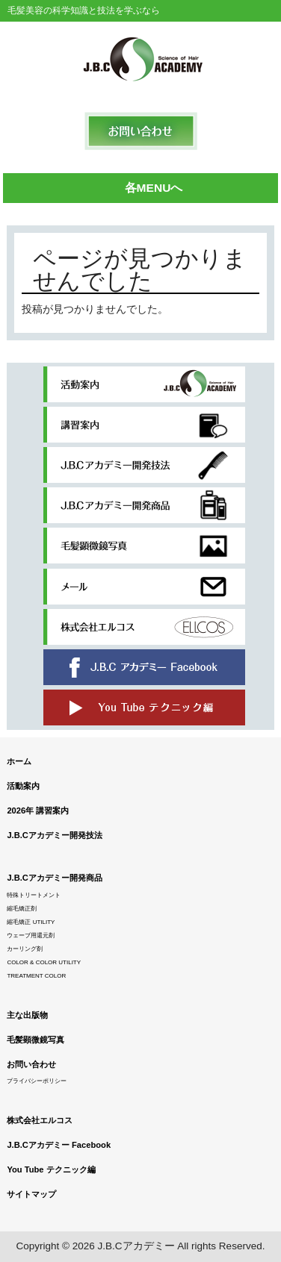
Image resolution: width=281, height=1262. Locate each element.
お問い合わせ (31, 1064)
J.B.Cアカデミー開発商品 (54, 877)
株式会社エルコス (39, 1120)
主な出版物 (27, 1014)
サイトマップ (31, 1194)
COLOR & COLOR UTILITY (44, 962)
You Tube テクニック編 (51, 1169)
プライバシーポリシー (37, 1081)
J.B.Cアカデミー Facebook (59, 1144)
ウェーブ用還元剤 (31, 935)
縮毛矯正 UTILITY (31, 922)
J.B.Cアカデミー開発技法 (54, 835)
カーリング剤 (25, 949)
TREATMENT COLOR (36, 975)
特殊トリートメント (34, 895)
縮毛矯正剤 (22, 908)
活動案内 (23, 785)
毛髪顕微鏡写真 (35, 1039)
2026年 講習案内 (38, 810)
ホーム (19, 761)
